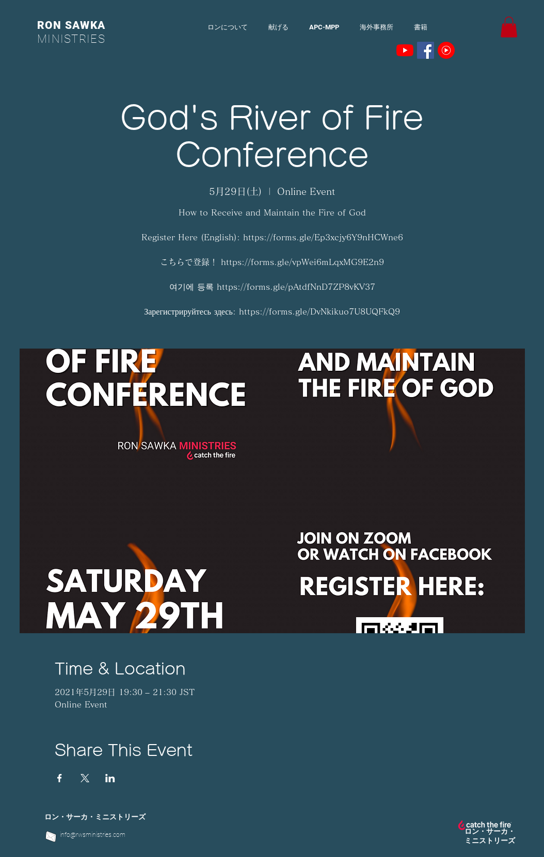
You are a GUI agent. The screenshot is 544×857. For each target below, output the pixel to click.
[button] (509, 27)
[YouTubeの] (404, 50)
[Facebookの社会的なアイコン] (425, 50)
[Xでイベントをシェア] (85, 778)
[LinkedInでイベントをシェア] (110, 778)
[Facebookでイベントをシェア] (60, 778)
